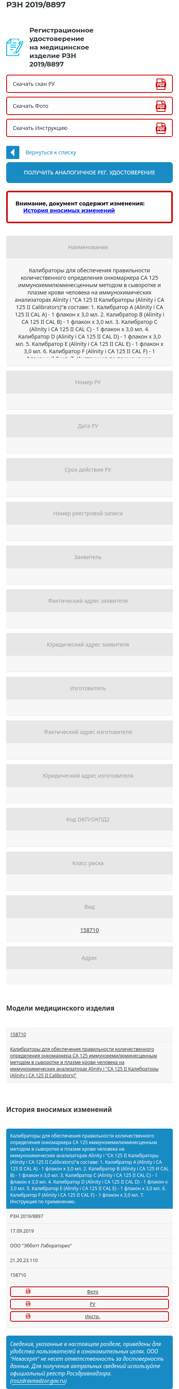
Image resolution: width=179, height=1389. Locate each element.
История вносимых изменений (69, 210)
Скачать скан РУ (34, 83)
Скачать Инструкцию (40, 128)
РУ (92, 1304)
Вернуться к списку (51, 152)
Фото (92, 1291)
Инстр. (92, 1316)
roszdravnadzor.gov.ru (38, 1380)
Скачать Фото (30, 105)
